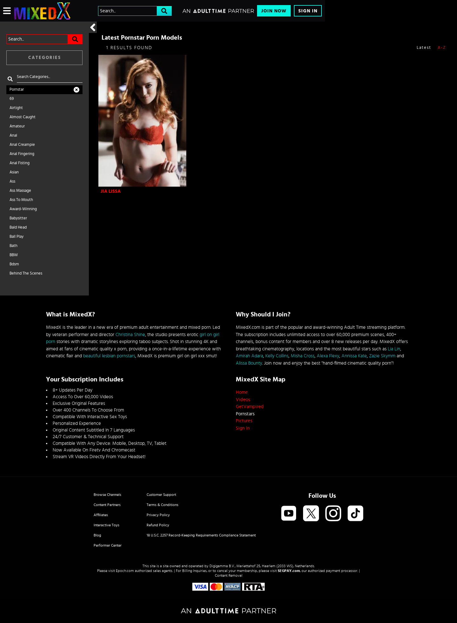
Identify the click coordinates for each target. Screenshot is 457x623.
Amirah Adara (249, 356)
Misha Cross (303, 356)
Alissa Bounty (249, 363)
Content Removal (228, 575)
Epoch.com (125, 571)
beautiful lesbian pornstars (109, 356)
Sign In (307, 11)
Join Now (274, 11)
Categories (44, 57)
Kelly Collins (276, 356)
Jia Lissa (111, 191)
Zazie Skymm (382, 356)
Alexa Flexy (328, 356)
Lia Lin (394, 349)
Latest (424, 48)
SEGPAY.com (289, 571)
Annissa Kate (354, 356)
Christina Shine (130, 334)
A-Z (442, 48)
